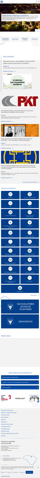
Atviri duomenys (4, 417)
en (38, 1)
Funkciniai (8, 472)
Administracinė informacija (7, 410)
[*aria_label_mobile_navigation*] (2, 2)
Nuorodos (3, 435)
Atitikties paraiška (5, 431)
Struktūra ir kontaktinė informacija (9, 412)
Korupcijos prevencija (6, 426)
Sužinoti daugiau (8, 71)
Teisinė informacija (5, 415)
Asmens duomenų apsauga (7, 424)
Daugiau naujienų (30, 182)
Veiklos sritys (4, 421)
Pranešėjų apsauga (5, 428)
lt (36, 1)
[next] (38, 30)
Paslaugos (3, 419)
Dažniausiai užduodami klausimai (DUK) (9, 433)
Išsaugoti (29, 472)
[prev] (36, 30)
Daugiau (33, 295)
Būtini (3, 472)
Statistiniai (15, 472)
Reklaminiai (22, 472)
